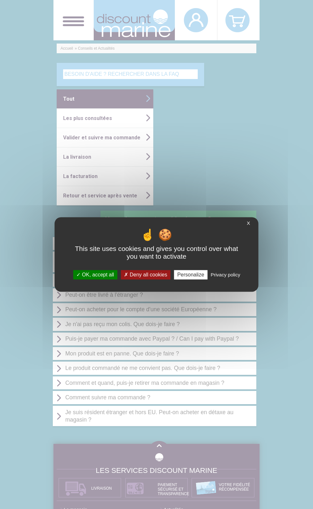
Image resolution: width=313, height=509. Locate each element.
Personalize (190, 274)
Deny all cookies (145, 274)
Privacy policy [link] (225, 274)
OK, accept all (95, 274)
